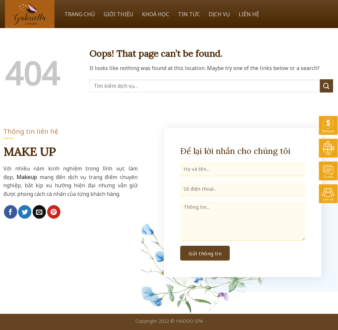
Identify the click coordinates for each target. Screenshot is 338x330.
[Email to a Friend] (39, 211)
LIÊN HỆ (249, 14)
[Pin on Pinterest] (53, 211)
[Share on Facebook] (10, 211)
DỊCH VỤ (219, 14)
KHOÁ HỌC (155, 14)
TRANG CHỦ (79, 14)
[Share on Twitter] (24, 211)
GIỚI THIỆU (118, 14)
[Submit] (326, 85)
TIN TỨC (189, 14)
